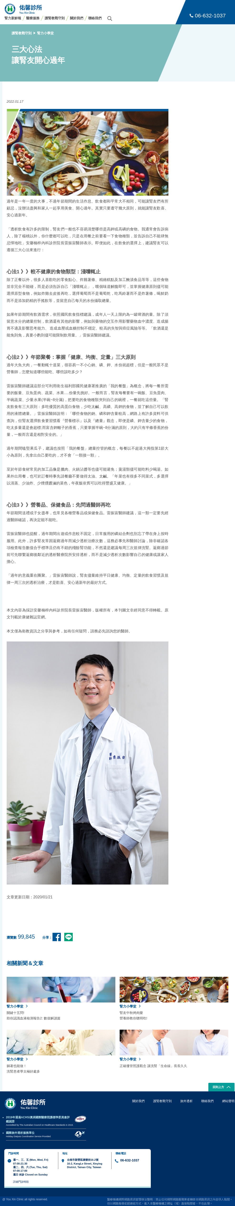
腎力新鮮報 (13, 18)
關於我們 (76, 18)
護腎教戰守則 (55, 18)
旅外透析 (186, 1101)
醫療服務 (32, 18)
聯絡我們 (95, 18)
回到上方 (221, 1087)
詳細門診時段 (21, 1181)
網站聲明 (228, 1101)
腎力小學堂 (45, 33)
